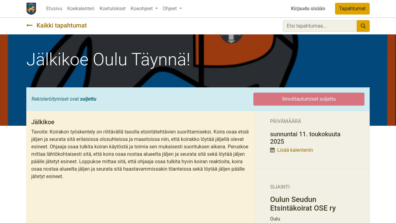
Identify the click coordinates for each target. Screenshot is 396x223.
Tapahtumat (352, 8)
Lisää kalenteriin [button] (295, 150)
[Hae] (363, 26)
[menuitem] (54, 8)
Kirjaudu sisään (308, 8)
